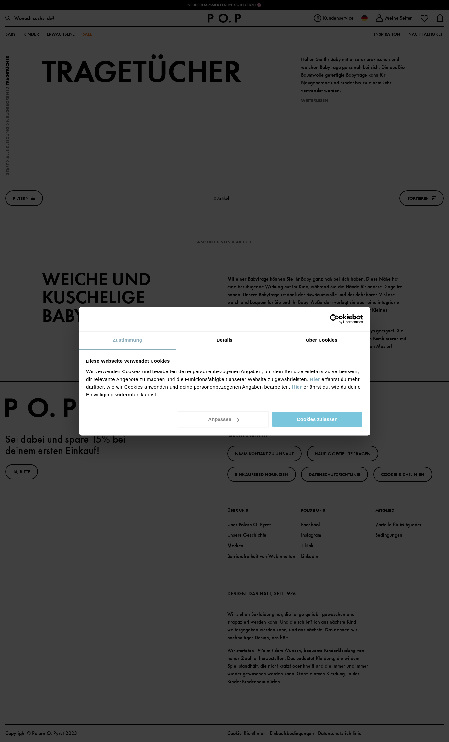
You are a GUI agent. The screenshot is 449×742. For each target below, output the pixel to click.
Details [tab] (225, 340)
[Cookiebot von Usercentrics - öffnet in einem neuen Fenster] (334, 319)
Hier (315, 379)
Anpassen (223, 419)
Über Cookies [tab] (322, 340)
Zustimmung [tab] (127, 340)
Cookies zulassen (317, 419)
